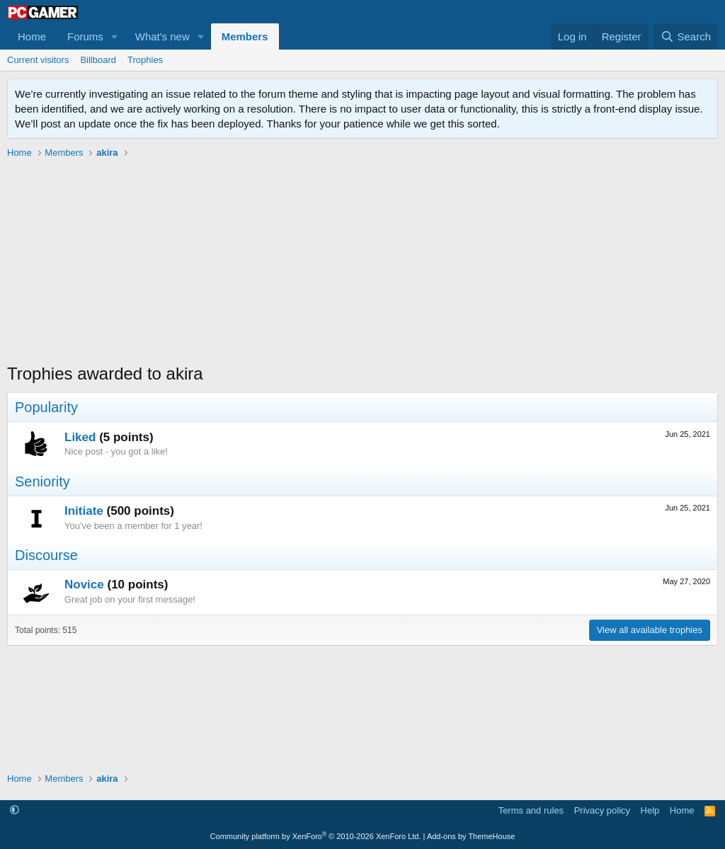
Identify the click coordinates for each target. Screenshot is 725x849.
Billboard (98, 60)
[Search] (685, 36)
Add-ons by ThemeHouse (471, 836)
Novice (84, 584)
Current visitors (38, 60)
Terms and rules (531, 810)
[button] (115, 36)
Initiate (83, 511)
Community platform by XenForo (315, 836)
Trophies (145, 60)
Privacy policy (602, 810)
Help (650, 810)
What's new (162, 36)
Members (245, 36)
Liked (80, 437)
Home (32, 36)
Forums (85, 36)
